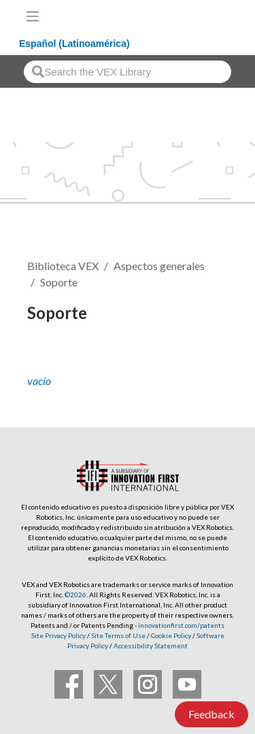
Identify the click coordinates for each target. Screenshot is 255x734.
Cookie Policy (171, 635)
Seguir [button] (51, 359)
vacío (39, 380)
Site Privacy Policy (58, 635)
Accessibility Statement (151, 645)
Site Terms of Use (118, 635)
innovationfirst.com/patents (181, 625)
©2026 (75, 594)
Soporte (59, 282)
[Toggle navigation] (32, 16)
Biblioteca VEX (63, 265)
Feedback (211, 713)
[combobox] (127, 72)
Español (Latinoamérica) (74, 43)
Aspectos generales (159, 265)
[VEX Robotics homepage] (201, 16)
